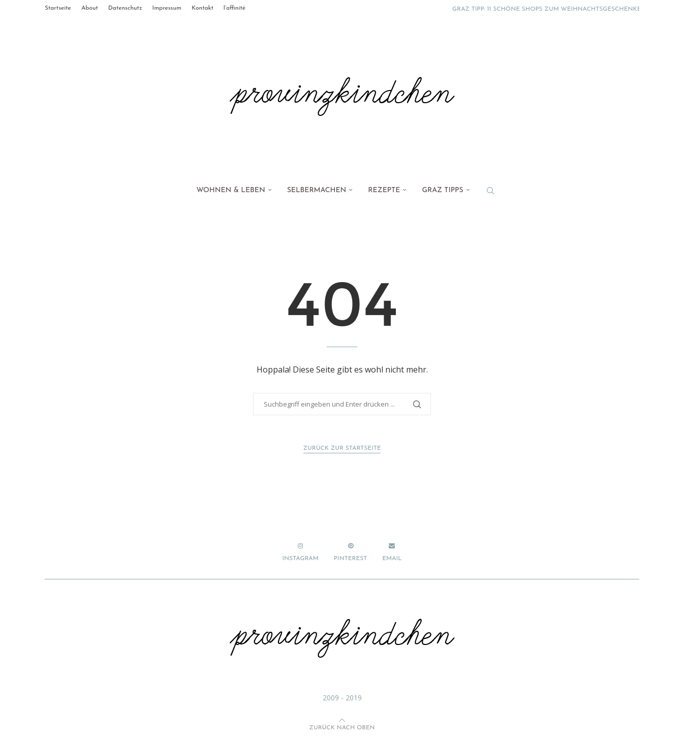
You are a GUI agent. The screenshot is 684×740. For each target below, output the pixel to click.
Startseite (58, 8)
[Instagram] (300, 552)
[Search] (490, 190)
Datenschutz (125, 8)
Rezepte (384, 190)
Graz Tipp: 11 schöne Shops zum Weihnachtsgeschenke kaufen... (561, 9)
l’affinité (234, 8)
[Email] (391, 552)
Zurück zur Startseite (342, 448)
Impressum (166, 8)
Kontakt (202, 8)
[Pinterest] (350, 552)
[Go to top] (342, 726)
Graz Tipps (442, 190)
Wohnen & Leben (230, 190)
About (89, 8)
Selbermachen (317, 190)
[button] (434, 8)
